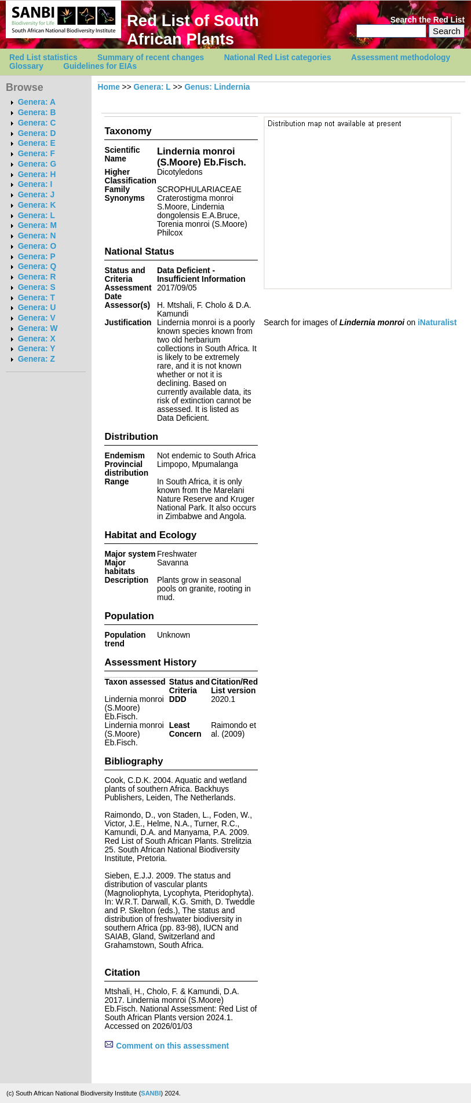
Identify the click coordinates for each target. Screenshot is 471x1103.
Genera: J (36, 194)
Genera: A (37, 102)
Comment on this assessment (166, 1046)
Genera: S (37, 287)
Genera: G (37, 164)
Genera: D (37, 133)
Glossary (26, 66)
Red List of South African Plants (193, 30)
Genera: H (37, 174)
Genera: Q (37, 266)
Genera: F (36, 153)
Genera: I (35, 184)
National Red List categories (277, 57)
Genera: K (37, 205)
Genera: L (36, 215)
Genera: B (37, 112)
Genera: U (37, 307)
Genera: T (36, 297)
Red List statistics (43, 57)
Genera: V (37, 318)
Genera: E (37, 143)
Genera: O (37, 246)
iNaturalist (437, 322)
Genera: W (38, 328)
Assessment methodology (400, 57)
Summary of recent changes (150, 57)
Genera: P (37, 256)
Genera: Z (36, 359)
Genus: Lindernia (217, 87)
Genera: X (37, 338)
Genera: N (37, 235)
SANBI (150, 1093)
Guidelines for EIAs (100, 66)
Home (109, 87)
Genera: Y (37, 348)
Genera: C (37, 123)
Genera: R (37, 277)
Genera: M (37, 225)
